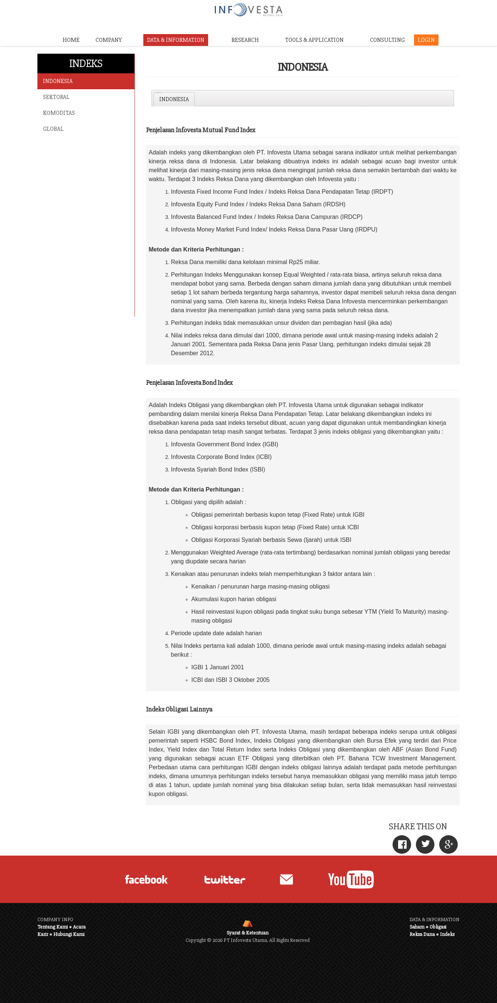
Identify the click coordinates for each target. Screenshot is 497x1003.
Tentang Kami (52, 927)
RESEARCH (245, 40)
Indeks (447, 934)
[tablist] (302, 98)
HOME (71, 40)
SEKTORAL (56, 97)
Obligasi (438, 927)
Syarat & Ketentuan (247, 933)
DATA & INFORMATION (175, 40)
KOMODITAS (59, 113)
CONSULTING (387, 40)
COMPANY (109, 40)
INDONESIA (58, 81)
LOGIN (426, 40)
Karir (42, 934)
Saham (417, 927)
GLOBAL (53, 129)
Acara (79, 927)
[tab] (173, 99)
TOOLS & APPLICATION (314, 40)
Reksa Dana (422, 934)
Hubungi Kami (68, 934)
